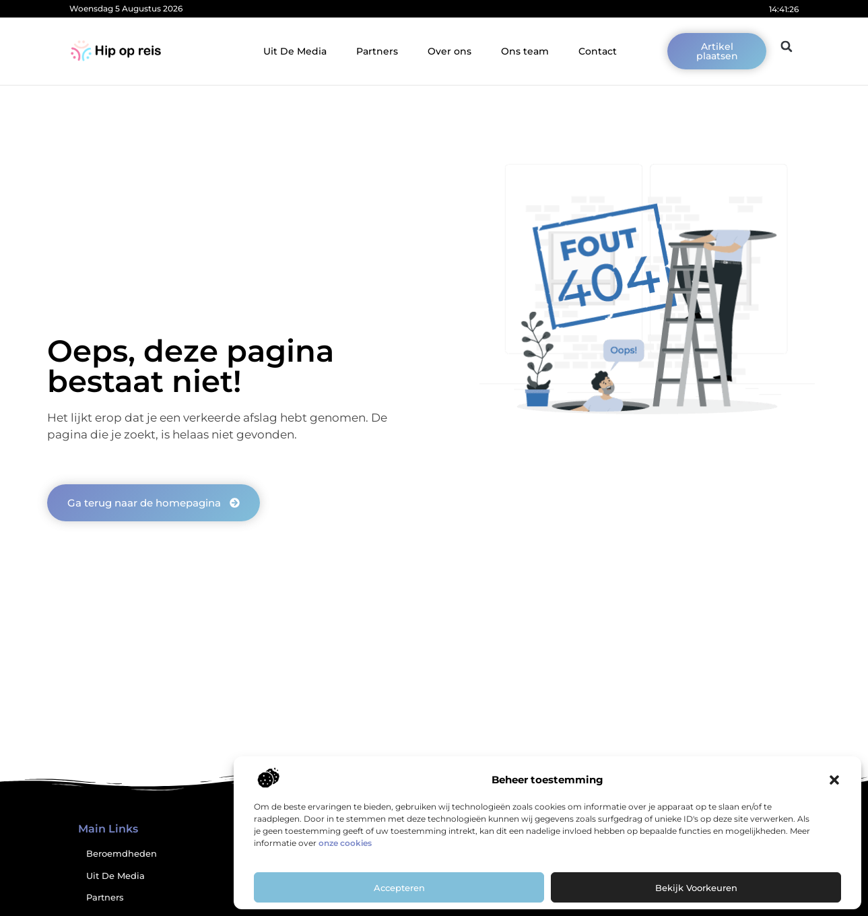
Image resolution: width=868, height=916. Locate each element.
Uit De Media (295, 51)
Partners (377, 51)
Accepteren (399, 887)
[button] (834, 780)
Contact (597, 51)
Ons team (525, 51)
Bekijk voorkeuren (696, 887)
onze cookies (345, 843)
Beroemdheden (121, 854)
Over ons (449, 51)
